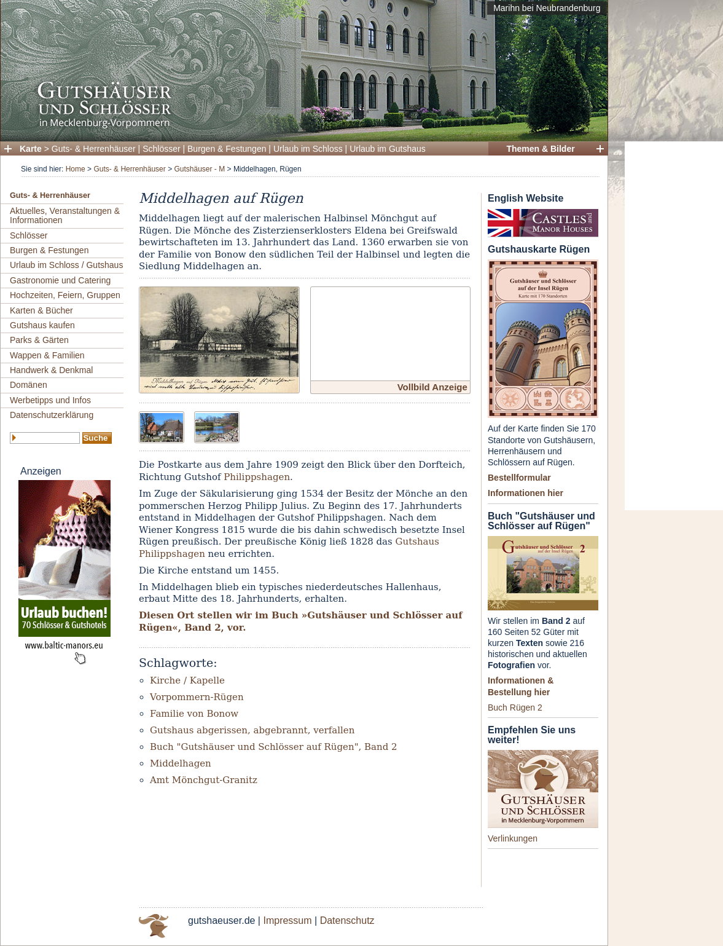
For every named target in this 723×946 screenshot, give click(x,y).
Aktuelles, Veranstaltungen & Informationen (65, 215)
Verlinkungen (512, 838)
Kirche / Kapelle (187, 680)
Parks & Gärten (39, 340)
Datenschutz (347, 920)
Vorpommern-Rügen (197, 697)
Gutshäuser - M (199, 169)
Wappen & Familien (47, 355)
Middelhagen (180, 763)
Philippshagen (257, 477)
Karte (31, 149)
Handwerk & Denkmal (51, 370)
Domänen (28, 385)
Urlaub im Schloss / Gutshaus (66, 265)
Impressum (287, 920)
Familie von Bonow (194, 713)
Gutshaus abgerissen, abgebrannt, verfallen (252, 730)
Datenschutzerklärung (51, 415)
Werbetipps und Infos (50, 400)
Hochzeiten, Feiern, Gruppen (65, 295)
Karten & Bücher (41, 310)
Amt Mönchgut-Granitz (203, 780)
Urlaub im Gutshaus (388, 149)
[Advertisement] (674, 325)
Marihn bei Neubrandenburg (546, 8)
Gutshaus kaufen (42, 325)
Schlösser (161, 149)
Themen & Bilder (540, 149)
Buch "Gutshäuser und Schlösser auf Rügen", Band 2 (273, 746)
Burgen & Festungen (226, 149)
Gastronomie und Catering (60, 280)
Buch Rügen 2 (515, 707)
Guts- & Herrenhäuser (94, 149)
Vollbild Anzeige (432, 387)
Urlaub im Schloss (308, 149)
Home (75, 169)
